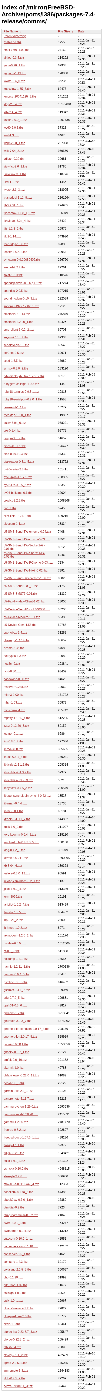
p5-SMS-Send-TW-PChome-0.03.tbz (28, 562)
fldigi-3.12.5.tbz (14, 1153)
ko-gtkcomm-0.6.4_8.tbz (20, 834)
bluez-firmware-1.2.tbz (18, 1308)
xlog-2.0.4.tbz (13, 104)
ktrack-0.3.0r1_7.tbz (17, 819)
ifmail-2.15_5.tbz (15, 912)
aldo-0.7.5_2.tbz (14, 1378)
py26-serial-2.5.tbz (16, 469)
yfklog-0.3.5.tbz (14, 57)
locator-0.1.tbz (13, 733)
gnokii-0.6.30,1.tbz (16, 1044)
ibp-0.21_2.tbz (13, 920)
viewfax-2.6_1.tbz (15, 166)
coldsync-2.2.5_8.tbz (17, 1269)
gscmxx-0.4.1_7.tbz (17, 990)
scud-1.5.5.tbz (13, 360)
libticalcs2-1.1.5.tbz (16, 764)
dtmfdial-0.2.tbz (14, 1207)
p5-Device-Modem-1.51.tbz (22, 617)
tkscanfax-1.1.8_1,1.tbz (19, 213)
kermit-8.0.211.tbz (16, 858)
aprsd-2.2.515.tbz (15, 1362)
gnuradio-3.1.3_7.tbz (17, 1020)
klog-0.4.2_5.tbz (14, 850)
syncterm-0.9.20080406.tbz (22, 259)
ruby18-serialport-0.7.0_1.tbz (23, 399)
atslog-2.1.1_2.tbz (16, 1355)
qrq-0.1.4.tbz (12, 430)
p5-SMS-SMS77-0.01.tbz (20, 593)
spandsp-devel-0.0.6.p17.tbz (23, 283)
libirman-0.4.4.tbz (15, 803)
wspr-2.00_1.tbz (14, 143)
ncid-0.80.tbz (12, 671)
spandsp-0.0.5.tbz (16, 290)
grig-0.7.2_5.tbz (14, 997)
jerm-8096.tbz (13, 896)
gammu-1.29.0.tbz (16, 1122)
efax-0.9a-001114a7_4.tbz (21, 1184)
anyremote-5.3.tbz (16, 1370)
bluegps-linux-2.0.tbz (18, 1316)
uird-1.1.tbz (11, 182)
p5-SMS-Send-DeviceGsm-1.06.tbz (27, 578)
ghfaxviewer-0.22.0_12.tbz (21, 1075)
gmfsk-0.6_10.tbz (15, 1059)
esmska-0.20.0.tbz (16, 1168)
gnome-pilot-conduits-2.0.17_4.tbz (26, 1028)
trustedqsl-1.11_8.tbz (18, 197)
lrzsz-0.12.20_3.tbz (16, 725)
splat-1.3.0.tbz (13, 275)
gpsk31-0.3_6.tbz (15, 1005)
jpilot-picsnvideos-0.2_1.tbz (22, 881)
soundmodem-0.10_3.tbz (20, 298)
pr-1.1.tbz (10, 508)
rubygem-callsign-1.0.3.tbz (21, 384)
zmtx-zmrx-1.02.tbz (16, 49)
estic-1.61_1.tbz (14, 1160)
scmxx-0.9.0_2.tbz (16, 368)
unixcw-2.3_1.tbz (15, 174)
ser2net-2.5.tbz (14, 352)
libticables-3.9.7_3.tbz (18, 780)
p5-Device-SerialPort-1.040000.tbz (27, 609)
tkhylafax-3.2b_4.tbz (17, 220)
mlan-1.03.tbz (13, 702)
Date (81, 31)
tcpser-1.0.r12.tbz (15, 252)
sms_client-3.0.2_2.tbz (19, 329)
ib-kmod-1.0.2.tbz (15, 927)
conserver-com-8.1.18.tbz (21, 1246)
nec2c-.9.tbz (12, 663)
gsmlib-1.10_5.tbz (15, 982)
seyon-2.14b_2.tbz (16, 337)
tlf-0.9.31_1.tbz (14, 205)
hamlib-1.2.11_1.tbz (17, 966)
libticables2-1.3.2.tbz (17, 772)
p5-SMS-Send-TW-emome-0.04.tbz (27, 531)
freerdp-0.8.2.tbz (15, 1129)
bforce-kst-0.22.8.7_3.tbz (20, 1331)
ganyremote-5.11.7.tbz (19, 1098)
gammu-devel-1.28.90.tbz (21, 1114)
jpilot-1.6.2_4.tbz (15, 888)
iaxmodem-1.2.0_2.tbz (18, 935)
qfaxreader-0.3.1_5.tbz (19, 461)
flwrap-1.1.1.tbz (14, 1145)
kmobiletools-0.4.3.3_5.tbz (21, 842)
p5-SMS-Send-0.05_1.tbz (21, 586)
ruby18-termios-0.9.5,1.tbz (21, 391)
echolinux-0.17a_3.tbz (18, 1192)
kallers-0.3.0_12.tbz (17, 873)
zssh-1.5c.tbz (12, 42)
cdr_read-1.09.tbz (15, 1285)
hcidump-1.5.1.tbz (16, 958)
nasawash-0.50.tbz (16, 679)
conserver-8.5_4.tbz (17, 1254)
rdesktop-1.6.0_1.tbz (17, 415)
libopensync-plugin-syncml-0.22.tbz (27, 795)
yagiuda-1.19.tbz (15, 73)
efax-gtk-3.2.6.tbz (15, 1176)
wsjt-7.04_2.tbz (14, 150)
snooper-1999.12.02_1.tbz (21, 306)
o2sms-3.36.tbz (14, 648)
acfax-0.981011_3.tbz (18, 1386)
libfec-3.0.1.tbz (13, 811)
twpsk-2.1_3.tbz (14, 189)
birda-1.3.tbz (12, 1324)
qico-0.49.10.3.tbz (16, 454)
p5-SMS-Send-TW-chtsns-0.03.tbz (27, 539)
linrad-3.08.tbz (13, 749)
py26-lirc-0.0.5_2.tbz (17, 485)
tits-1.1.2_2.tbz (13, 228)
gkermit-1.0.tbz (14, 1067)
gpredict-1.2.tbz (14, 1013)
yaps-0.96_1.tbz (14, 65)
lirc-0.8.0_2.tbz (13, 741)
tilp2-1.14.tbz (12, 236)
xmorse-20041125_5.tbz (20, 96)
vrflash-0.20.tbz (14, 158)
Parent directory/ (15, 36)
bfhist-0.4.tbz (12, 1347)
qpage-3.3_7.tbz (14, 438)
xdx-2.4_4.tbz (13, 112)
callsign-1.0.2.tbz (15, 1292)
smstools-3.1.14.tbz (17, 314)
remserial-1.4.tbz (15, 407)
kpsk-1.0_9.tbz (13, 826)
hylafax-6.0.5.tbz (15, 943)
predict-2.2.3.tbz (14, 500)
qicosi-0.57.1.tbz (15, 446)
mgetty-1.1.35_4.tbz (17, 718)
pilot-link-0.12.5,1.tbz (18, 516)
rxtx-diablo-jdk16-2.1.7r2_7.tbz (24, 376)
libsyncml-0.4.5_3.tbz (18, 788)
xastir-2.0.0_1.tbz (15, 119)
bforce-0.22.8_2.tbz (17, 1339)
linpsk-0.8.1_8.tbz (15, 756)
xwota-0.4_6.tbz (14, 81)
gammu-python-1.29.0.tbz (21, 1106)
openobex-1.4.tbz (15, 632)
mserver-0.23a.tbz (16, 686)
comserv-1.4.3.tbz (16, 1261)
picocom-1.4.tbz (14, 523)
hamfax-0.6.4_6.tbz (16, 974)
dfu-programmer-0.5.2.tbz (21, 1215)
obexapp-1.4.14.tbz (16, 640)
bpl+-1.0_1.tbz (13, 1300)
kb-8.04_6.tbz (13, 865)
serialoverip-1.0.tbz (16, 345)
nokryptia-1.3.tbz (15, 656)
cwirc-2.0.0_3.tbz (15, 1223)
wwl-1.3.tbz (11, 135)
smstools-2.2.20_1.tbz (18, 321)
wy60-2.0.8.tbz (13, 127)
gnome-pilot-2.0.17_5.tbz (20, 1036)
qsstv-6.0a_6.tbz (15, 422)
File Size (64, 31)
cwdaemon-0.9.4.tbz (17, 1230)
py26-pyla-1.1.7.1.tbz (18, 477)
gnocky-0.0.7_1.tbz (16, 1052)
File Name (11, 31)
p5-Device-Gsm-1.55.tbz (20, 624)
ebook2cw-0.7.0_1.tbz (18, 1199)
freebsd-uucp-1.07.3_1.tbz (21, 1137)
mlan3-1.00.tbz (14, 694)
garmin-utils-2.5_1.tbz (18, 1090)
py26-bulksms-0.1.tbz (18, 492)
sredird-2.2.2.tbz (14, 267)
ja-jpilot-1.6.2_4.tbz (16, 904)
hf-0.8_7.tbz (12, 951)
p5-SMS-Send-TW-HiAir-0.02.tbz (26, 570)
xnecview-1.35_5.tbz (17, 88)
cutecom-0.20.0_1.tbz (18, 1238)
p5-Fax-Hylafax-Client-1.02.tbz (24, 601)
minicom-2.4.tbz (14, 710)
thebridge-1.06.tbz (16, 244)
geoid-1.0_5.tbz (14, 1083)
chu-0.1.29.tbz (13, 1277)
